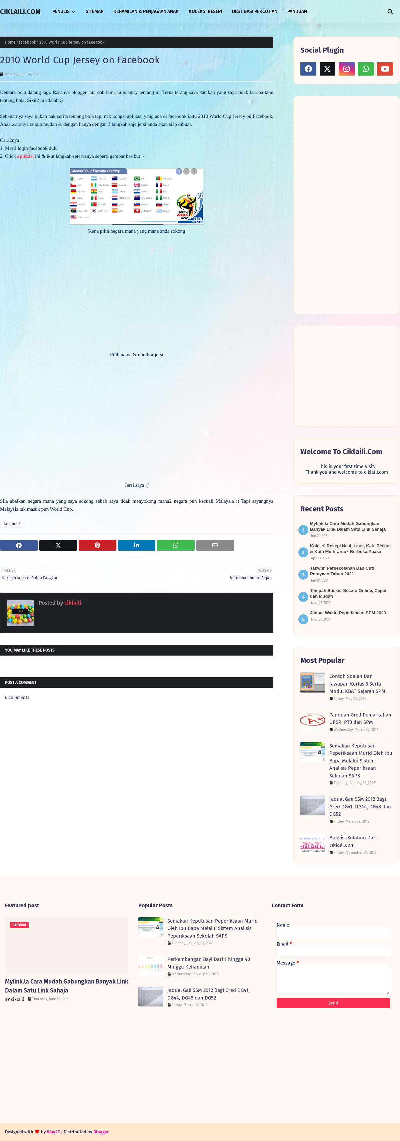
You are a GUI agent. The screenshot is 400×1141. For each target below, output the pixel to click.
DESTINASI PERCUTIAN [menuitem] (254, 11)
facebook (27, 42)
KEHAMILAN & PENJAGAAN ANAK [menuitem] (146, 11)
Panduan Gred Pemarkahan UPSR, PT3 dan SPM (360, 718)
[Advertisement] (335, 204)
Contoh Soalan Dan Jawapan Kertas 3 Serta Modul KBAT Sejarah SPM (357, 683)
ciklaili (72, 603)
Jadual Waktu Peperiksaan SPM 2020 (348, 612)
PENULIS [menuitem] (61, 11)
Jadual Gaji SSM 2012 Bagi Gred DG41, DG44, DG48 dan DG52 (360, 806)
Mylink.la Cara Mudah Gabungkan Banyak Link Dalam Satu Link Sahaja (66, 986)
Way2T (53, 1131)
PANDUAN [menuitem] (297, 11)
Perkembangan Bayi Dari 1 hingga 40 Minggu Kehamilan (208, 963)
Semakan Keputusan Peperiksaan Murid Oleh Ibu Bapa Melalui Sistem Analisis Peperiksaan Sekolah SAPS (360, 761)
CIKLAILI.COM (20, 12)
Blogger (101, 1131)
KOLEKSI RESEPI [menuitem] (205, 11)
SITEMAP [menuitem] (94, 11)
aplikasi (25, 156)
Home (10, 42)
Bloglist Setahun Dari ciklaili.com (353, 841)
